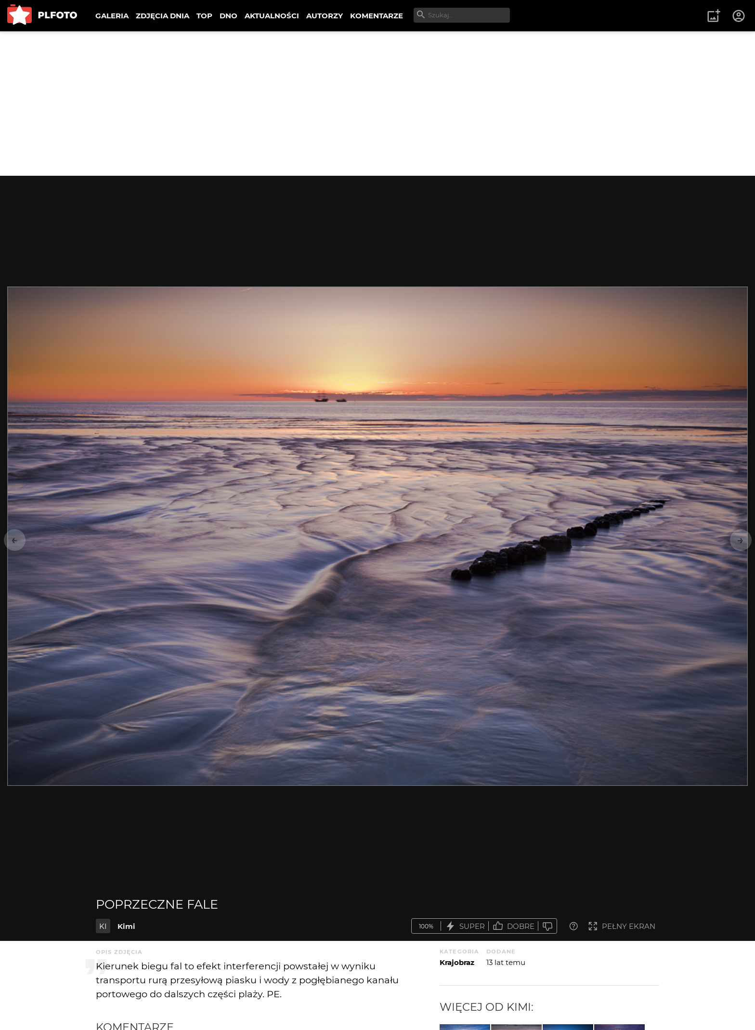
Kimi (126, 926)
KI (103, 926)
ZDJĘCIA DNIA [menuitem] (162, 15)
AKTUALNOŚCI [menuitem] (272, 15)
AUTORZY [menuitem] (324, 15)
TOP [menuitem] (204, 15)
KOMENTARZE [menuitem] (376, 15)
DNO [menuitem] (228, 15)
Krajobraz (457, 962)
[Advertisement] (377, 103)
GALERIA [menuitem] (112, 15)
